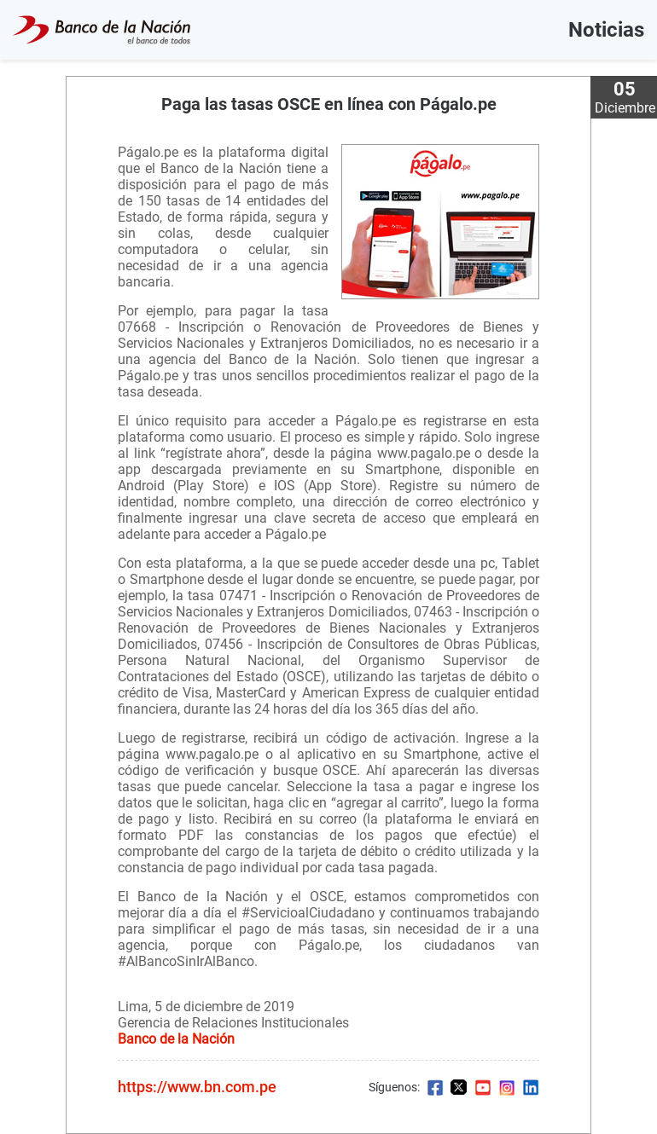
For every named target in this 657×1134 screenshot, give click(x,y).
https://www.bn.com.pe (197, 1087)
